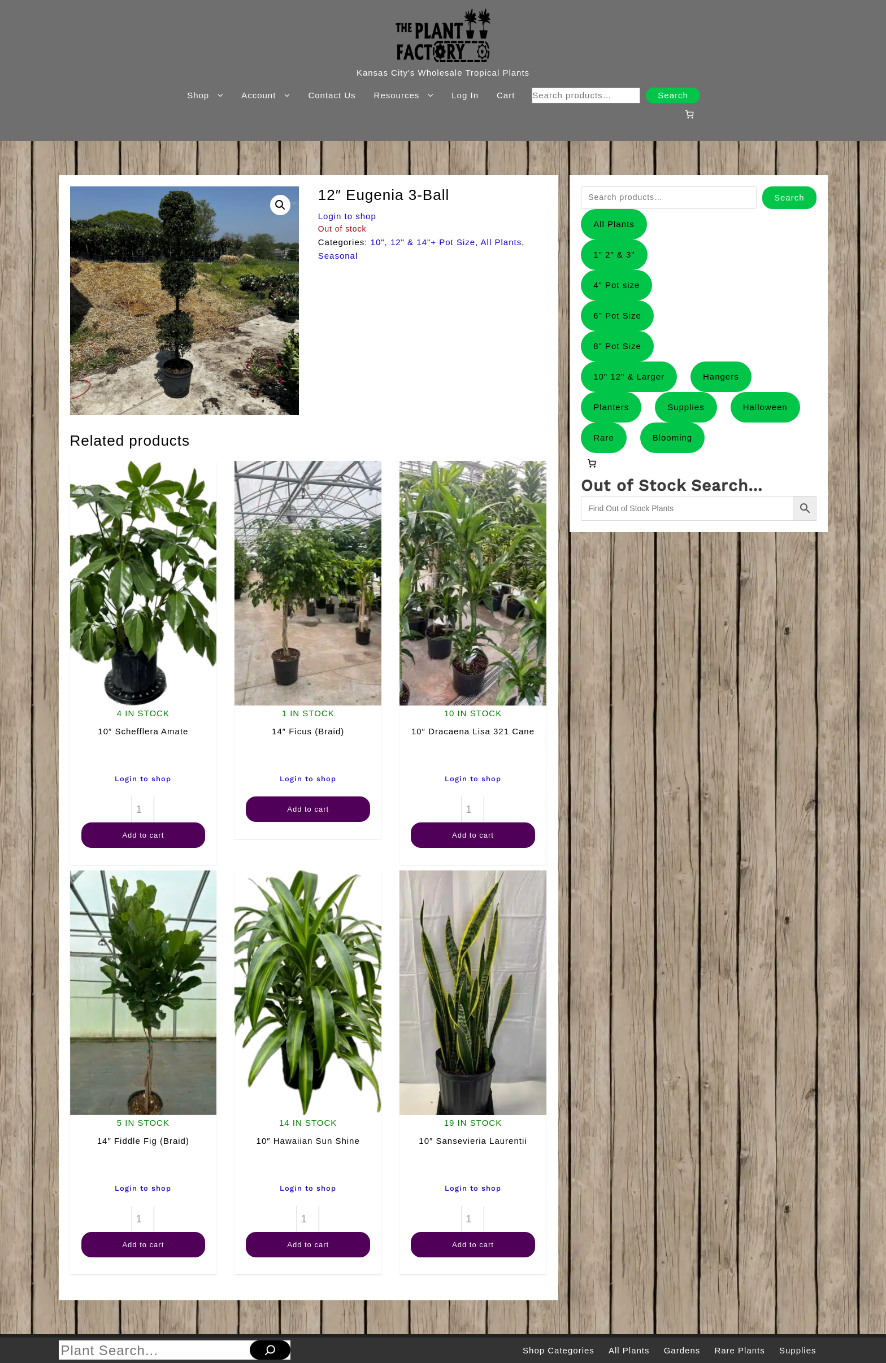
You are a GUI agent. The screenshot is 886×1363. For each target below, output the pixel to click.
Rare (603, 437)
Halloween (765, 407)
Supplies (686, 407)
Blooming (673, 437)
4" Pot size (616, 285)
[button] (280, 205)
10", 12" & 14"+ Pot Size (423, 242)
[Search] (270, 1350)
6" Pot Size (617, 315)
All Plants (501, 242)
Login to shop (347, 216)
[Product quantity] (143, 809)
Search (673, 95)
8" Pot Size (617, 346)
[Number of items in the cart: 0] (689, 114)
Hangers (721, 376)
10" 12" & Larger (628, 376)
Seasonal (338, 255)
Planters (611, 407)
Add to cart (143, 835)
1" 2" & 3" (614, 254)
